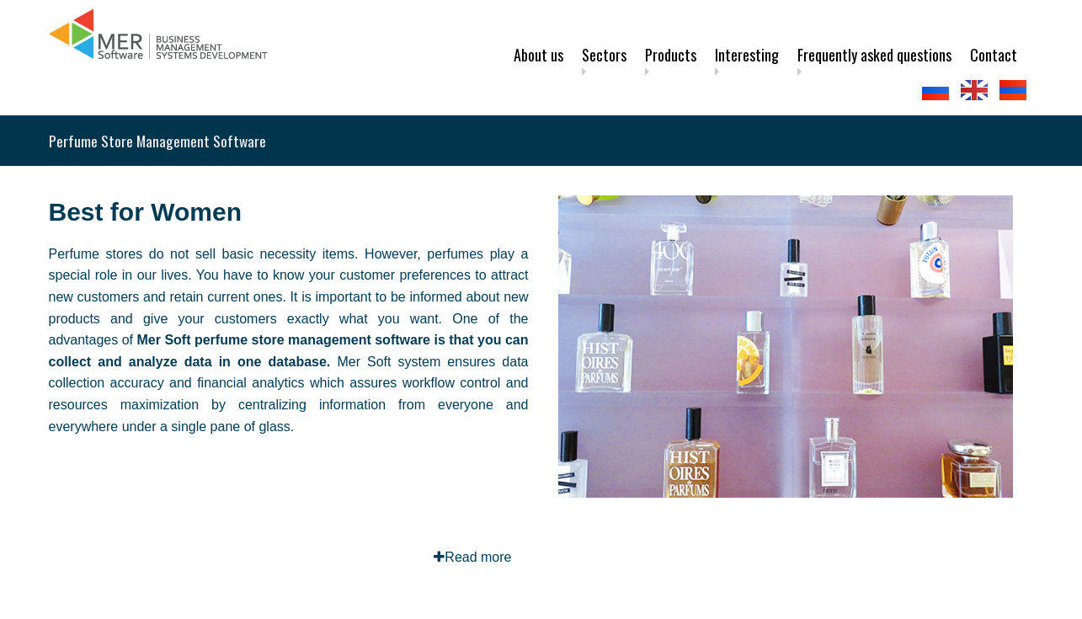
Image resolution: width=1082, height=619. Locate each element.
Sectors (604, 55)
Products (670, 55)
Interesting (747, 55)
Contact (993, 55)
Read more (472, 557)
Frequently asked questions (874, 55)
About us (538, 55)
